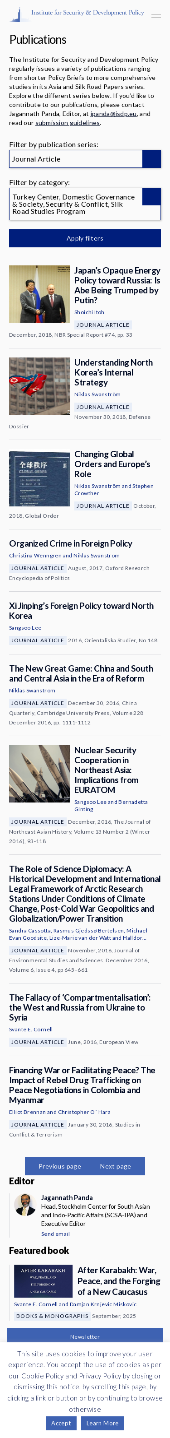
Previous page (60, 1166)
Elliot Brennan (27, 1112)
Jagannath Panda (66, 1197)
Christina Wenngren (35, 555)
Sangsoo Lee (25, 627)
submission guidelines (67, 122)
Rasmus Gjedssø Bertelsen (88, 930)
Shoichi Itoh (89, 312)
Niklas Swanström (97, 394)
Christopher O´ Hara (84, 1112)
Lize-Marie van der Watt (80, 937)
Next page (115, 1166)
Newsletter (85, 1336)
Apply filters (85, 238)
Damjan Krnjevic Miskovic (103, 1304)
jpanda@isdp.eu (114, 113)
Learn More (103, 1423)
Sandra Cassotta (30, 930)
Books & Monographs (52, 1316)
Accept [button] (61, 1423)
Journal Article (103, 324)
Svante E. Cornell (31, 1029)
